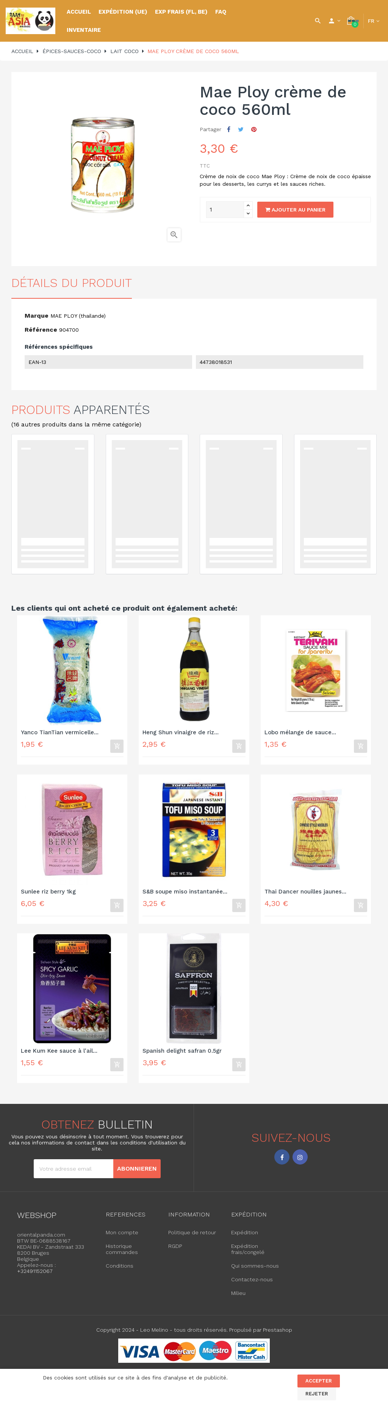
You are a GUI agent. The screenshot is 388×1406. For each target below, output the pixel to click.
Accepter (318, 1381)
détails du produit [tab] (71, 283)
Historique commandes (122, 1254)
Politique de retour (192, 1238)
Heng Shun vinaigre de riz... (180, 732)
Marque (36, 315)
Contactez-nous (252, 1285)
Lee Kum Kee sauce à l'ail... (59, 1054)
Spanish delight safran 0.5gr (182, 1054)
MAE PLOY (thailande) (78, 316)
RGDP (175, 1251)
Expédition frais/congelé (247, 1254)
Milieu (238, 1298)
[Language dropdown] (373, 21)
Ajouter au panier (295, 210)
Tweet (241, 129)
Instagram (300, 1162)
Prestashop (277, 1335)
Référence (41, 329)
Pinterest (254, 129)
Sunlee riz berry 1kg (48, 893)
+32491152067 (35, 1276)
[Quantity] (225, 209)
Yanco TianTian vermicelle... (60, 732)
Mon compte (122, 1238)
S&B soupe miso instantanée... (184, 893)
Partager (228, 129)
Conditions (119, 1271)
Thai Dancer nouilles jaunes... (305, 893)
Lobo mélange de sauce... (300, 732)
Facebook (282, 1162)
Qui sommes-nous (255, 1271)
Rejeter (316, 1394)
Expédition (244, 1238)
